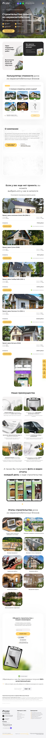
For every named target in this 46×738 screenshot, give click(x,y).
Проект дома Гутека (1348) (11, 247)
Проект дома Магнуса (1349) (11, 343)
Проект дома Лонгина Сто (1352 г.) (13, 311)
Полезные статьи (19, 718)
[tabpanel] (10, 490)
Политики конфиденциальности (21, 375)
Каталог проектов (19, 713)
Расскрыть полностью (6, 703)
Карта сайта (28, 734)
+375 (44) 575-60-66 (29, 3)
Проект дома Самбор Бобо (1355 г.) (13, 279)
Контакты (18, 719)
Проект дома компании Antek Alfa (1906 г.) (16, 215)
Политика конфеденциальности (7, 734)
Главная (18, 712)
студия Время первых (23, 733)
